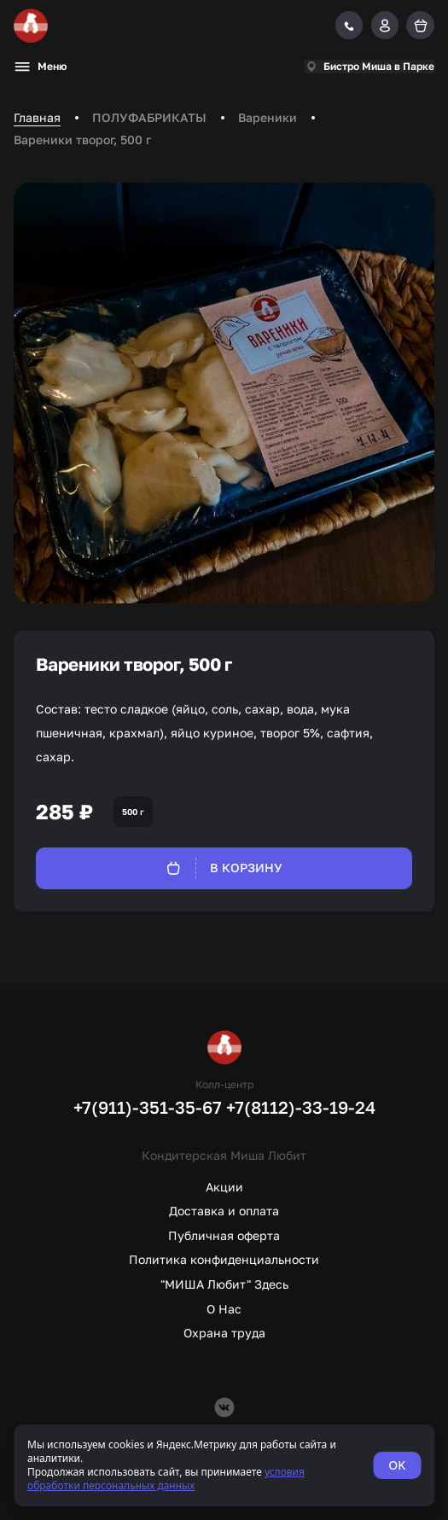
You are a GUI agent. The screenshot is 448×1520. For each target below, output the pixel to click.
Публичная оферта (224, 1235)
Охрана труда (224, 1332)
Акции (224, 1186)
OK (396, 1465)
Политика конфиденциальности (224, 1259)
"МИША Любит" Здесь (224, 1284)
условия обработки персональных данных (166, 1479)
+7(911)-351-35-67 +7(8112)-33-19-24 (224, 1107)
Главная (37, 117)
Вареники (267, 117)
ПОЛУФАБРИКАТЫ (149, 117)
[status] (224, 1465)
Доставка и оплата (224, 1210)
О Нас (224, 1309)
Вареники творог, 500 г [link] (82, 139)
